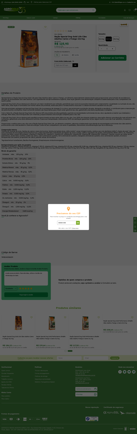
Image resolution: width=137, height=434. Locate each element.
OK (78, 223)
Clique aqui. (75, 228)
